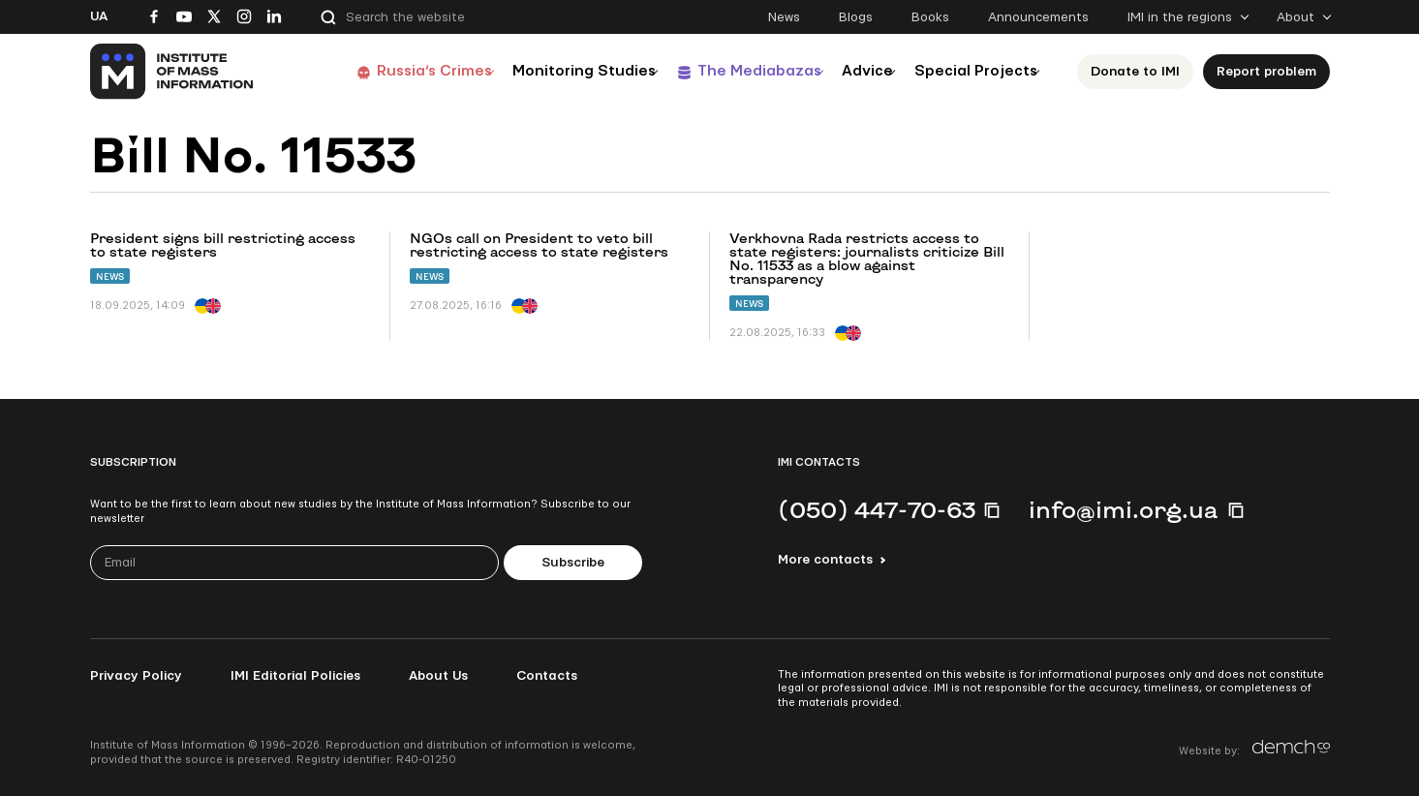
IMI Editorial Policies (295, 676)
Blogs (856, 17)
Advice (850, 71)
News (784, 17)
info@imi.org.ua (1123, 509)
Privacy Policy (136, 676)
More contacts (825, 559)
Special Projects (972, 71)
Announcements (1038, 17)
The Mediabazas (726, 71)
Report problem (1271, 71)
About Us (438, 676)
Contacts (546, 676)
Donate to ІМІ (1140, 71)
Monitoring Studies (539, 71)
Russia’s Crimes (377, 71)
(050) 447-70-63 (876, 509)
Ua (99, 16)
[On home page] (173, 72)
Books (930, 17)
